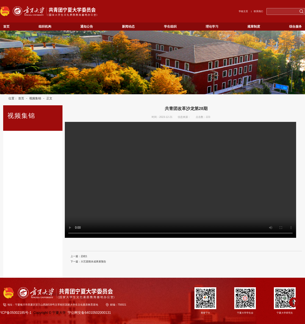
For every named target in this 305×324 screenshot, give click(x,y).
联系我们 (258, 11)
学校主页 (243, 11)
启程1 (84, 256)
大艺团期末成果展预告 (93, 261)
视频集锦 (35, 98)
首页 (21, 98)
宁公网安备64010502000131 (89, 312)
